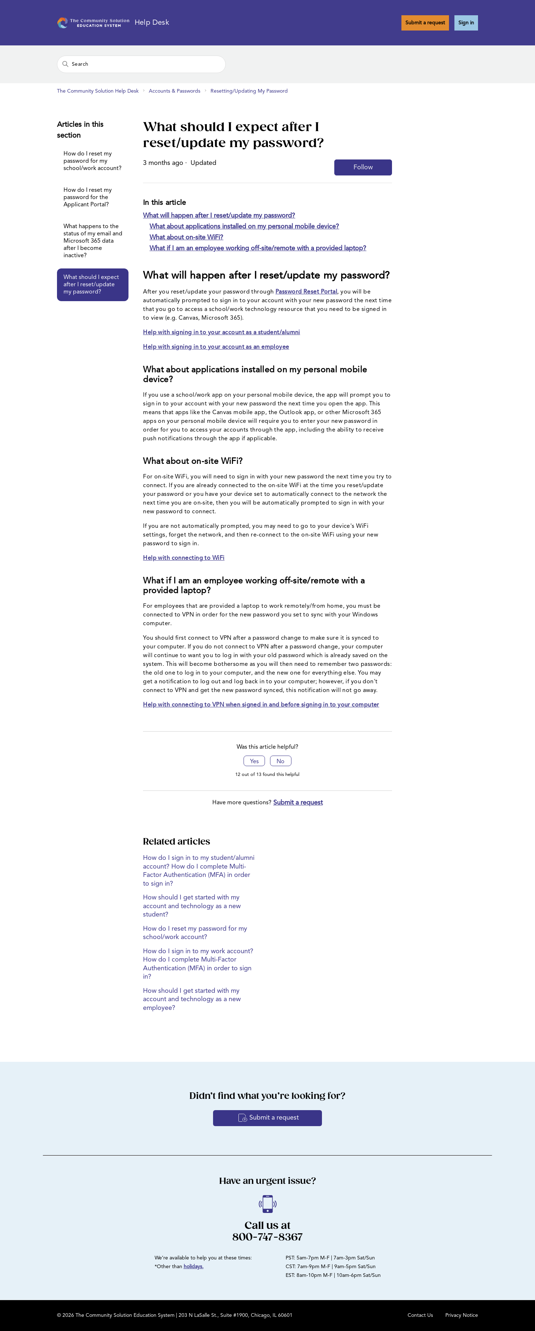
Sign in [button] (466, 22)
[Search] (141, 64)
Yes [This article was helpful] (254, 762)
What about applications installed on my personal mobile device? (244, 226)
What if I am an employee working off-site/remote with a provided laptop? (258, 248)
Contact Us (420, 1315)
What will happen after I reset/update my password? (219, 216)
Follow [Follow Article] (363, 167)
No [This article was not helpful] (281, 762)
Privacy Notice (461, 1315)
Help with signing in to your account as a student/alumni (221, 333)
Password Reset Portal (306, 292)
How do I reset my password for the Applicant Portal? (88, 197)
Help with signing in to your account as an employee (216, 347)
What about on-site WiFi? (186, 237)
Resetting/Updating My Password (249, 91)
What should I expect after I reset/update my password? (91, 285)
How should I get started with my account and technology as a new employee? (192, 999)
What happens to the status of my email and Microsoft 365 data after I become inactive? (93, 241)
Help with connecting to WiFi (183, 558)
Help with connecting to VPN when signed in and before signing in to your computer (261, 705)
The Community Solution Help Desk (98, 91)
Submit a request (425, 22)
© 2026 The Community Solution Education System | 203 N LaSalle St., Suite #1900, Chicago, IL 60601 (175, 1315)
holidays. (194, 1266)
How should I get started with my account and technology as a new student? (192, 906)
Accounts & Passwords (174, 91)
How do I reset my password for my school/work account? (93, 161)
